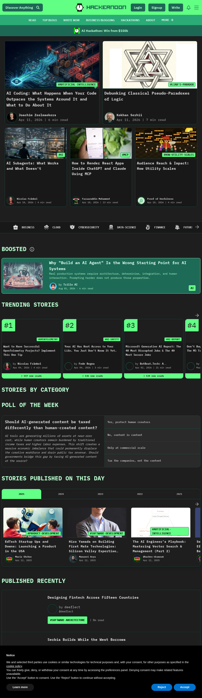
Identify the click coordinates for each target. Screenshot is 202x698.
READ (32, 20)
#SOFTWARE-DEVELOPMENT (106, 475)
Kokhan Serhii (129, 115)
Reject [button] (162, 687)
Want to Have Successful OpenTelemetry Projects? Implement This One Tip (29, 351)
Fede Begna (86, 363)
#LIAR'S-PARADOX (182, 84)
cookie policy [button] (14, 666)
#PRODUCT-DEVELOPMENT (43, 475)
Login (138, 7)
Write (176, 7)
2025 (21, 435)
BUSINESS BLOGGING (100, 20)
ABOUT (150, 20)
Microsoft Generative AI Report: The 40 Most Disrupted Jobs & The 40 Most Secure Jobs (153, 351)
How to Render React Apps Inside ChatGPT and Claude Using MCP (99, 168)
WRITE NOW (71, 20)
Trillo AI (70, 284)
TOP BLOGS (49, 20)
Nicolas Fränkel (27, 198)
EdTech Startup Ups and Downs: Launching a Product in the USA (30, 488)
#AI (61, 154)
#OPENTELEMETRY (48, 339)
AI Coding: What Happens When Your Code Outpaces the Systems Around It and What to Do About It (51, 99)
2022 (140, 435)
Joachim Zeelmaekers (37, 115)
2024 (61, 435)
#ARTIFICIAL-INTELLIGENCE (77, 84)
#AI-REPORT (173, 339)
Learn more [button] (20, 687)
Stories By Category (35, 389)
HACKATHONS (130, 20)
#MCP (125, 154)
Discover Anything (23, 7)
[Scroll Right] (197, 227)
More (168, 20)
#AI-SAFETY (112, 339)
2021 (179, 435)
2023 (100, 435)
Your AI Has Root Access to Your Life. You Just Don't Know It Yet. (91, 348)
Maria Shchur (23, 498)
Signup (157, 7)
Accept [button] (184, 687)
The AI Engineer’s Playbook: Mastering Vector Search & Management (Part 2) (159, 488)
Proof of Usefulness (160, 198)
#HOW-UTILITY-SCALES (179, 154)
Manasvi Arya (87, 498)
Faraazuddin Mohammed (96, 198)
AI (192, 288)
